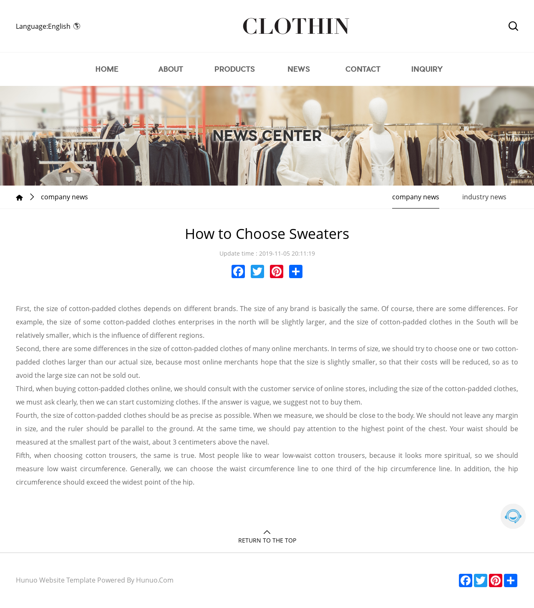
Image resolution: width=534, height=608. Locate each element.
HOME (107, 69)
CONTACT (362, 69)
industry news (484, 196)
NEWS (298, 69)
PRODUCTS (234, 69)
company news (415, 196)
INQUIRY (427, 69)
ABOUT (171, 69)
